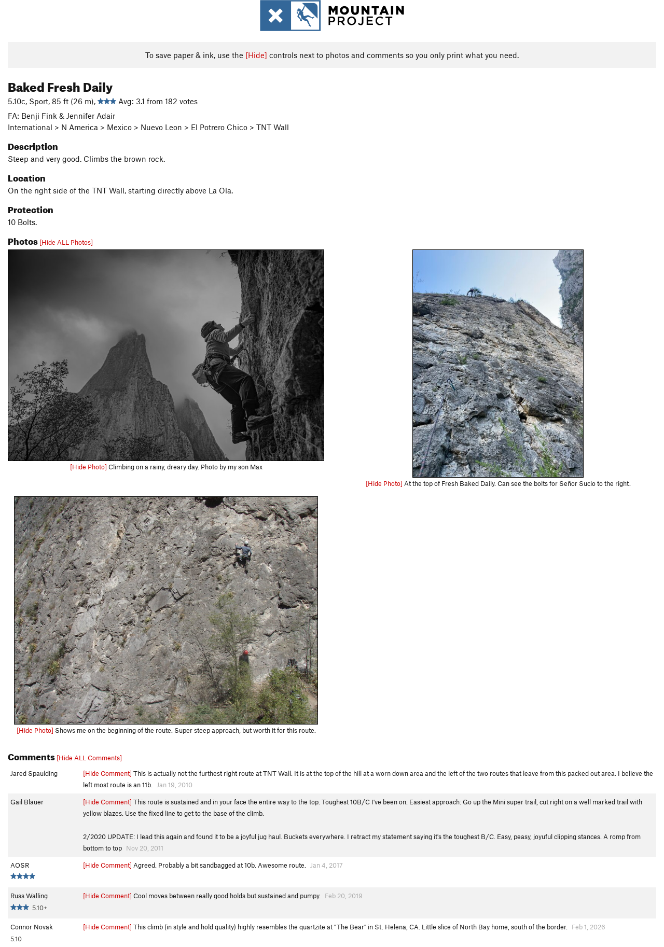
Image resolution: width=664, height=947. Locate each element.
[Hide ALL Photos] (66, 242)
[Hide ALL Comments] (89, 758)
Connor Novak (31, 927)
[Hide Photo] (88, 467)
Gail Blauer (27, 802)
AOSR (19, 865)
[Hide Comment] (107, 773)
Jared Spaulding (34, 773)
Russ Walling (29, 896)
